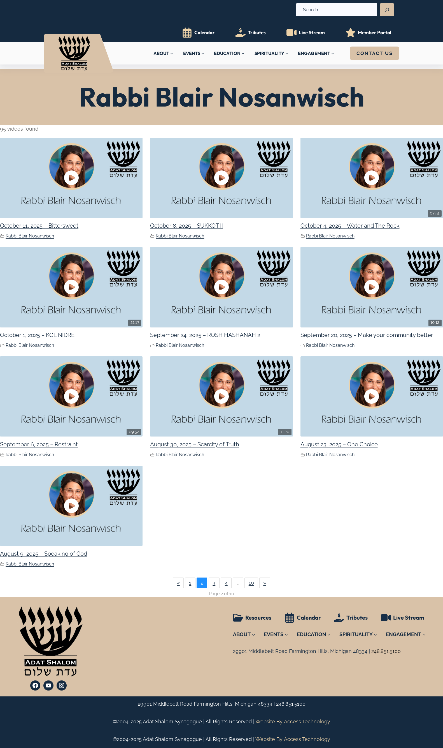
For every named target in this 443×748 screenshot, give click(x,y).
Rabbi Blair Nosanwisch (30, 236)
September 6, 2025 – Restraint (39, 444)
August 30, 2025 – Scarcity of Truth (194, 444)
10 (251, 583)
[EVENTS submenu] (202, 53)
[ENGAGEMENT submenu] (332, 53)
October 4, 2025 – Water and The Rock (350, 225)
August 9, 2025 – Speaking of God (43, 553)
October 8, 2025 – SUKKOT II (186, 225)
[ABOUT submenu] (171, 53)
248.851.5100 (291, 704)
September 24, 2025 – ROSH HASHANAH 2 (205, 335)
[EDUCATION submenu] (243, 53)
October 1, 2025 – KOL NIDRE (37, 335)
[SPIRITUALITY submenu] (286, 53)
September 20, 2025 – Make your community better (366, 335)
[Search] (387, 10)
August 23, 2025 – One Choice (339, 444)
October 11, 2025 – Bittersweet (39, 225)
